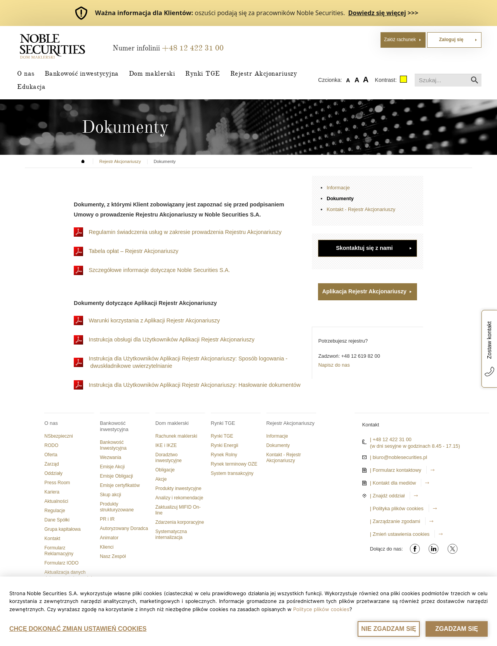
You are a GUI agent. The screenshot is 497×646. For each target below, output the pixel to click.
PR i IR (107, 519)
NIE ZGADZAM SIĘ (388, 628)
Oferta (50, 454)
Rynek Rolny (224, 454)
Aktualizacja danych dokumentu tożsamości (68, 575)
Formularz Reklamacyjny (58, 550)
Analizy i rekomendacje (179, 498)
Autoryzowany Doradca (124, 528)
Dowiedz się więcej (377, 13)
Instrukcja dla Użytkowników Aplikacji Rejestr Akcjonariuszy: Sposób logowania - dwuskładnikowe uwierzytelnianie (188, 362)
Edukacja (31, 86)
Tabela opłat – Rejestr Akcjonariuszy (133, 251)
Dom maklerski (152, 73)
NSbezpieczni (58, 436)
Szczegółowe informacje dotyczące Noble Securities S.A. (160, 270)
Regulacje (54, 510)
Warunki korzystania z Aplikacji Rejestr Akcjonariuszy (155, 320)
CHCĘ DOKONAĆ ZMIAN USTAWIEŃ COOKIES (77, 628)
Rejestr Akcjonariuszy (263, 73)
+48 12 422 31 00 (193, 47)
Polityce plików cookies (321, 609)
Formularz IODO (61, 563)
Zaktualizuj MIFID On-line (178, 510)
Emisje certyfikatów (120, 485)
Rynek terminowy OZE (234, 464)
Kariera (51, 492)
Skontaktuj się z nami (364, 248)
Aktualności (56, 501)
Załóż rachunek (400, 39)
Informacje (338, 188)
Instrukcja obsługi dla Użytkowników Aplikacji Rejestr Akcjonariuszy (172, 339)
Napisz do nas (334, 365)
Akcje (161, 479)
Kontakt (52, 538)
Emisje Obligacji (116, 476)
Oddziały (53, 473)
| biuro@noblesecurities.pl (398, 457)
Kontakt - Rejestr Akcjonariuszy (361, 209)
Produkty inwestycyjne (178, 488)
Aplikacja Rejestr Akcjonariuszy (364, 291)
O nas (26, 73)
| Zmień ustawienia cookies (399, 534)
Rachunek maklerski (176, 436)
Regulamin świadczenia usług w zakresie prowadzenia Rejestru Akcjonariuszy (186, 232)
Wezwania (110, 457)
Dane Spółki (57, 520)
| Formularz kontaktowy (395, 470)
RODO (51, 445)
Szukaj (475, 80)
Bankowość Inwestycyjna (113, 445)
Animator (109, 537)
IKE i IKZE (166, 445)
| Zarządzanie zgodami (395, 521)
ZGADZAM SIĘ (456, 628)
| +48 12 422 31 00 (391, 439)
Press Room (57, 482)
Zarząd (51, 464)
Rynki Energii (224, 445)
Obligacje (165, 470)
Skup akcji (110, 494)
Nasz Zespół (113, 556)
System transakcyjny (232, 473)
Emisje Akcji (112, 466)
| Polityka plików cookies (397, 508)
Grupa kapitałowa (62, 529)
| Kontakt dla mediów (393, 483)
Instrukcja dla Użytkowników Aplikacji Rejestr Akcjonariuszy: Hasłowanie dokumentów (195, 385)
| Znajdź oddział (387, 496)
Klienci (106, 547)
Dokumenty (340, 198)
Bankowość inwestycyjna (82, 73)
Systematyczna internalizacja (171, 534)
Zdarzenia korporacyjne (179, 522)
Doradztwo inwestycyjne (168, 457)
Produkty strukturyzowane (117, 507)
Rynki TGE (202, 73)
